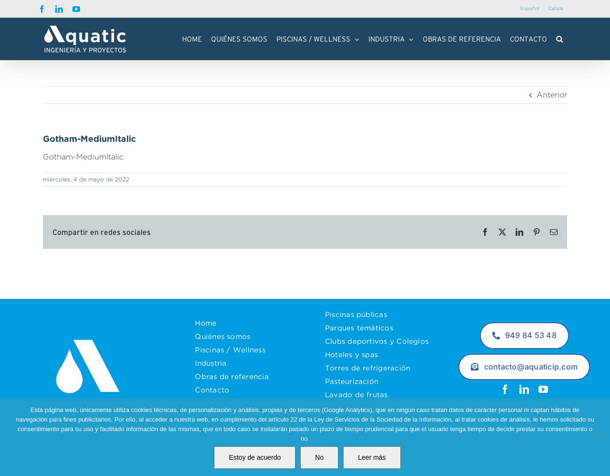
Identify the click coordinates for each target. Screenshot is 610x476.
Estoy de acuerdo (255, 457)
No (319, 457)
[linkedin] (524, 389)
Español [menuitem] (529, 8)
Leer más (372, 457)
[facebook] (505, 389)
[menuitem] (530, 9)
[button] (559, 39)
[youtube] (543, 389)
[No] (598, 437)
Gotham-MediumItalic (83, 157)
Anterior (552, 95)
